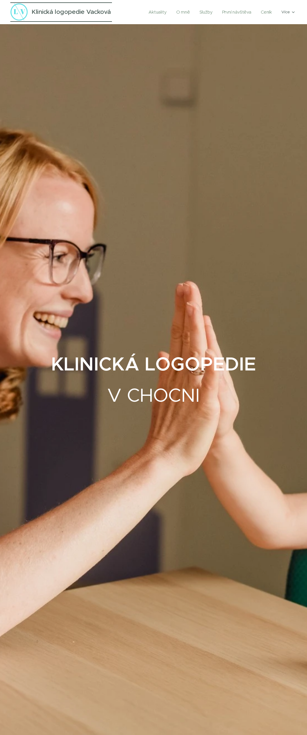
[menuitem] (164, 12)
